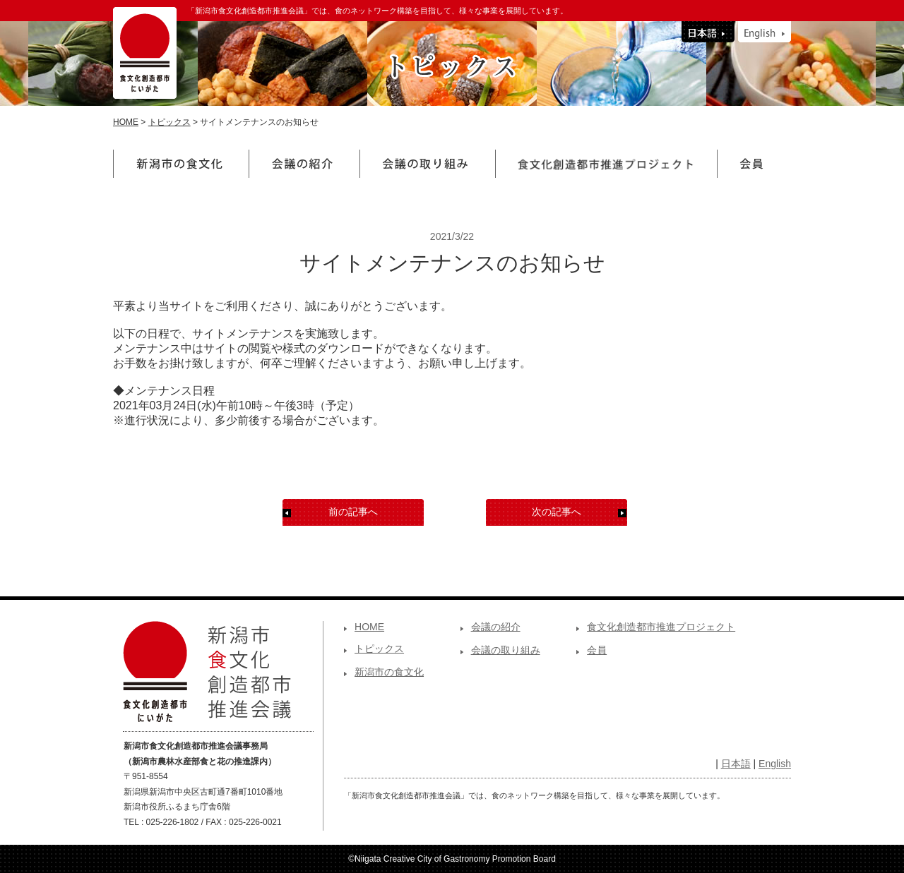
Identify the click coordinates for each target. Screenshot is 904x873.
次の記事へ (556, 511)
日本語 (736, 763)
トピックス (169, 122)
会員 (597, 650)
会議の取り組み (505, 650)
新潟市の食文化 (389, 672)
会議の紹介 (496, 626)
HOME (125, 122)
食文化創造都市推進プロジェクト (661, 626)
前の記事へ (353, 511)
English (775, 763)
